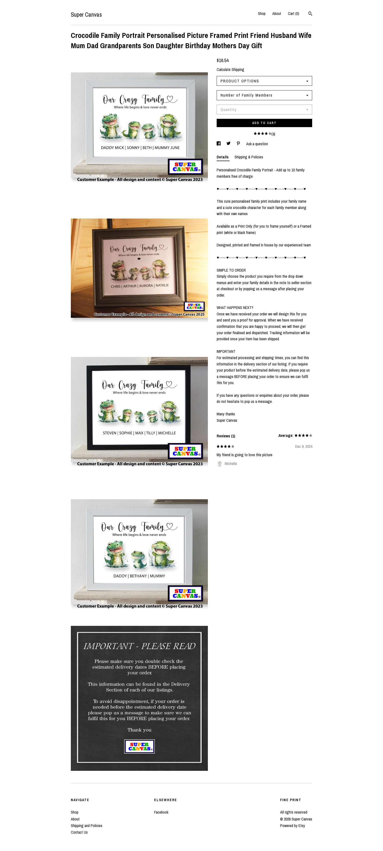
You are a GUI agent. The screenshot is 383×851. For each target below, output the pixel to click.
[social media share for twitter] (229, 143)
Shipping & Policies (248, 157)
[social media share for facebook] (219, 143)
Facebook (161, 812)
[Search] (310, 14)
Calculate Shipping (230, 69)
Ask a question (257, 143)
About (276, 13)
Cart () (293, 13)
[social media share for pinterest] (238, 143)
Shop (262, 13)
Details (223, 157)
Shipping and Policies (86, 825)
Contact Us (79, 832)
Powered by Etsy (292, 825)
